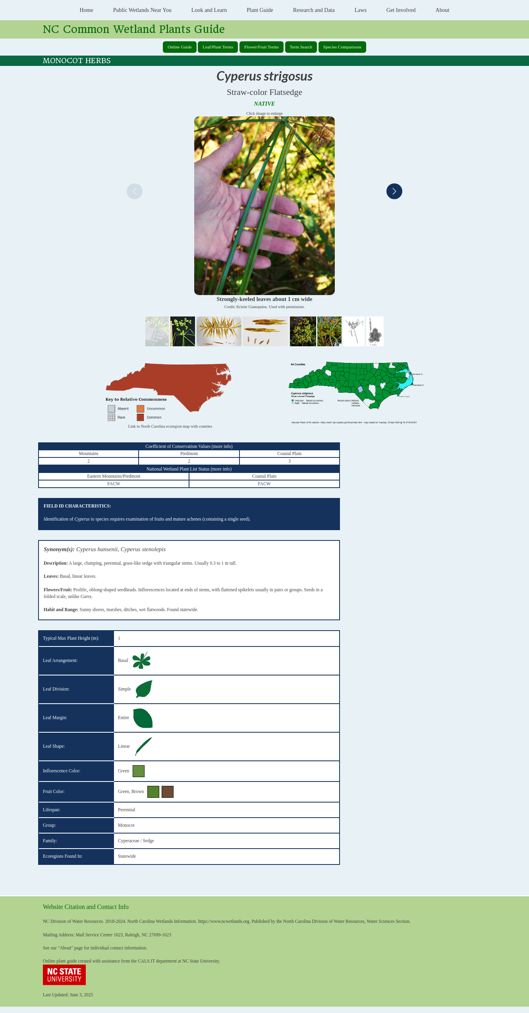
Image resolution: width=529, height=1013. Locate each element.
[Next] (394, 192)
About (443, 10)
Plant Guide (260, 10)
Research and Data (314, 10)
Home (86, 10)
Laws (361, 10)
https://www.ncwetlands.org (223, 921)
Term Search (301, 46)
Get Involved (400, 10)
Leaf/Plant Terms (218, 46)
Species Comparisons (342, 46)
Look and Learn (209, 10)
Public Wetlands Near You (142, 10)
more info (222, 446)
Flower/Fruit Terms (261, 46)
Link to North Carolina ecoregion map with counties (170, 426)
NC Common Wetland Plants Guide (134, 29)
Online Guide (180, 46)
